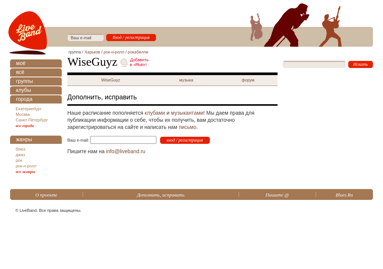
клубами (155, 113)
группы (24, 81)
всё (20, 72)
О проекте (46, 195)
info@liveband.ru (125, 151)
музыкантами (187, 113)
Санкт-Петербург (32, 120)
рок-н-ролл (26, 166)
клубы (23, 90)
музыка (186, 80)
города (24, 99)
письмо (187, 127)
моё (20, 63)
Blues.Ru (344, 195)
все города (25, 125)
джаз (20, 154)
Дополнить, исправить (160, 195)
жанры (24, 139)
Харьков (92, 52)
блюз (20, 149)
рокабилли (138, 52)
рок (19, 160)
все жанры (25, 171)
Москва (23, 114)
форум (248, 80)
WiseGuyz (110, 80)
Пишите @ (277, 195)
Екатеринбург (29, 108)
